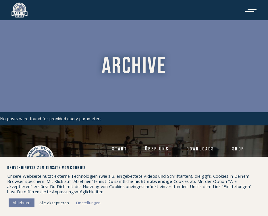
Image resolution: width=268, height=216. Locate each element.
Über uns (157, 149)
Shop (238, 149)
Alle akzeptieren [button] (54, 202)
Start (119, 149)
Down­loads (200, 149)
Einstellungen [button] (88, 202)
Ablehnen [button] (21, 202)
